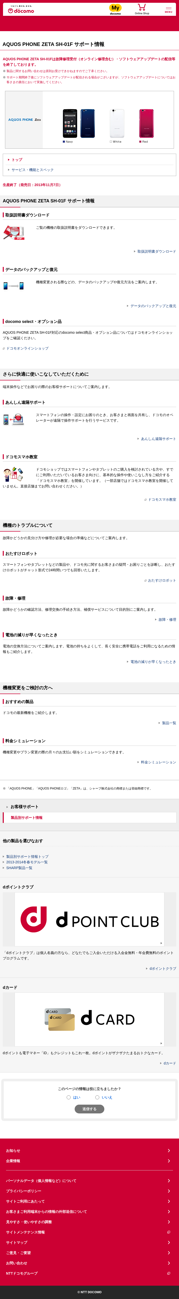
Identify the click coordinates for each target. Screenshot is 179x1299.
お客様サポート (25, 807)
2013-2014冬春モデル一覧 (27, 862)
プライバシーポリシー (23, 1191)
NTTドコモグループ (88, 1273)
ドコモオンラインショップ (26, 348)
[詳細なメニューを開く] (168, 10)
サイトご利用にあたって (25, 1201)
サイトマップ (16, 1242)
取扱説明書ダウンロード (157, 251)
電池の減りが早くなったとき (153, 662)
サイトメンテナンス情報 (88, 1232)
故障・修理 (167, 619)
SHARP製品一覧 (19, 868)
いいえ (107, 1097)
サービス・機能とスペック (33, 170)
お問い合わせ (16, 1263)
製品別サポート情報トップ (27, 857)
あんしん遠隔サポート (158, 439)
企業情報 (13, 1161)
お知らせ (13, 1151)
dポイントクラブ (163, 969)
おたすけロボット (160, 580)
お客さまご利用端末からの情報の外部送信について (46, 1212)
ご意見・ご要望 (18, 1253)
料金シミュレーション (158, 762)
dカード (170, 1063)
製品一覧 (169, 723)
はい (76, 1097)
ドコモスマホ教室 (160, 499)
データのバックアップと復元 (153, 306)
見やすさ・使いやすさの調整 (29, 1222)
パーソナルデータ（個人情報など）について (41, 1181)
